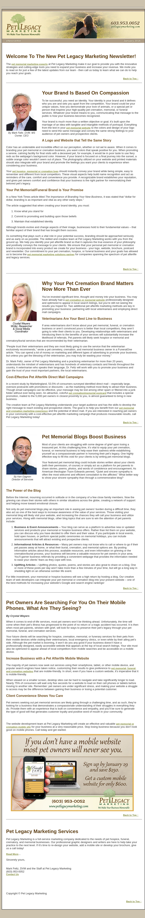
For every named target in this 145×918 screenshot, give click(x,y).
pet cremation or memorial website (85, 300)
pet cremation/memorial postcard (87, 393)
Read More (12, 854)
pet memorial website (78, 127)
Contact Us (12, 874)
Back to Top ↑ (130, 78)
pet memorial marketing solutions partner (51, 254)
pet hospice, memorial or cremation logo (35, 171)
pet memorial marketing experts (29, 64)
